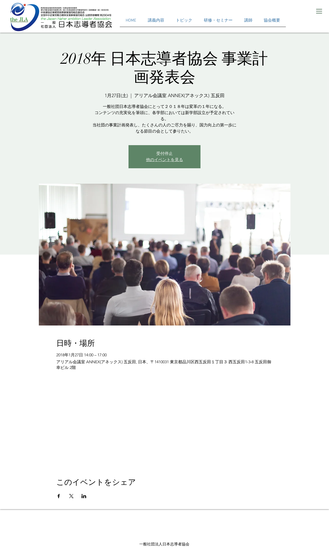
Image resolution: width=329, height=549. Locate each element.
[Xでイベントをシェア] (71, 496)
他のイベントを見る (164, 159)
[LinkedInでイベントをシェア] (83, 496)
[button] (319, 11)
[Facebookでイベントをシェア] (58, 496)
